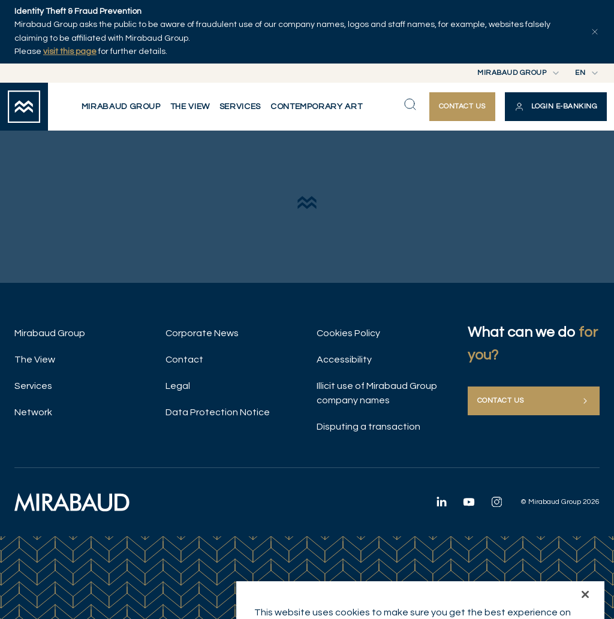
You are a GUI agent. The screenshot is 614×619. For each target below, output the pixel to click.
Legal (177, 386)
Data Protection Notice (217, 412)
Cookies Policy (348, 333)
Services (33, 386)
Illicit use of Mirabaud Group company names (377, 393)
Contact (184, 359)
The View (34, 359)
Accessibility (344, 359)
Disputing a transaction (368, 426)
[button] (556, 106)
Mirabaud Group (49, 333)
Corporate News (202, 333)
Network (33, 412)
